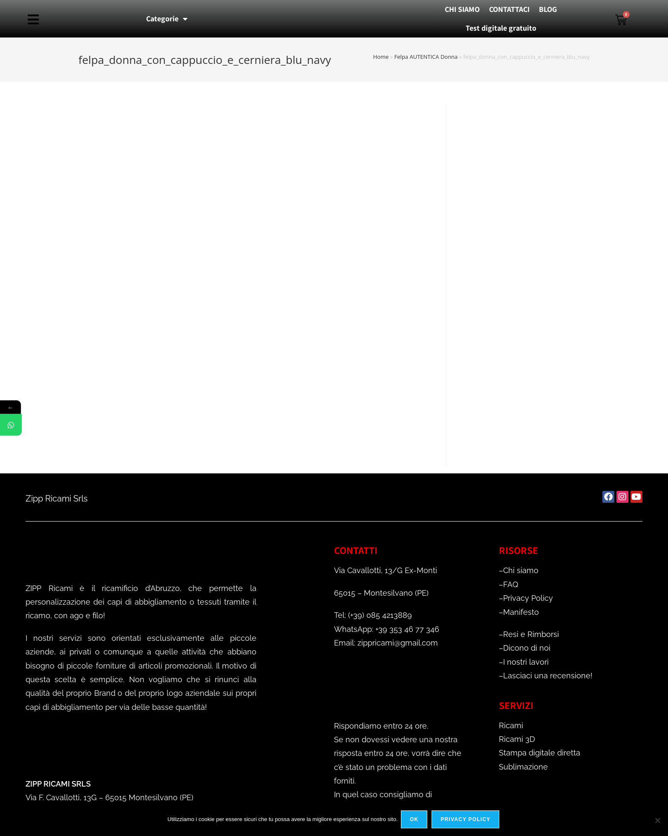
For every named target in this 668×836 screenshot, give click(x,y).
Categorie (166, 19)
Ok (415, 821)
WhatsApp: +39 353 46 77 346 (386, 629)
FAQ (510, 584)
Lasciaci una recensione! (548, 675)
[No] (657, 820)
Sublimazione (523, 766)
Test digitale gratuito (501, 28)
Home (381, 57)
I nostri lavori (526, 661)
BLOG (548, 9)
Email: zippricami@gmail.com (386, 642)
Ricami (511, 725)
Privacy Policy (528, 598)
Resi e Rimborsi (531, 634)
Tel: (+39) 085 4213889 (373, 615)
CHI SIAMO (462, 9)
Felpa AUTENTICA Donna (426, 57)
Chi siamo (520, 570)
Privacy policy (467, 821)
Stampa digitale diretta (539, 752)
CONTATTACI (509, 9)
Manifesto (521, 612)
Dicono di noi (526, 647)
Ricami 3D (517, 739)
